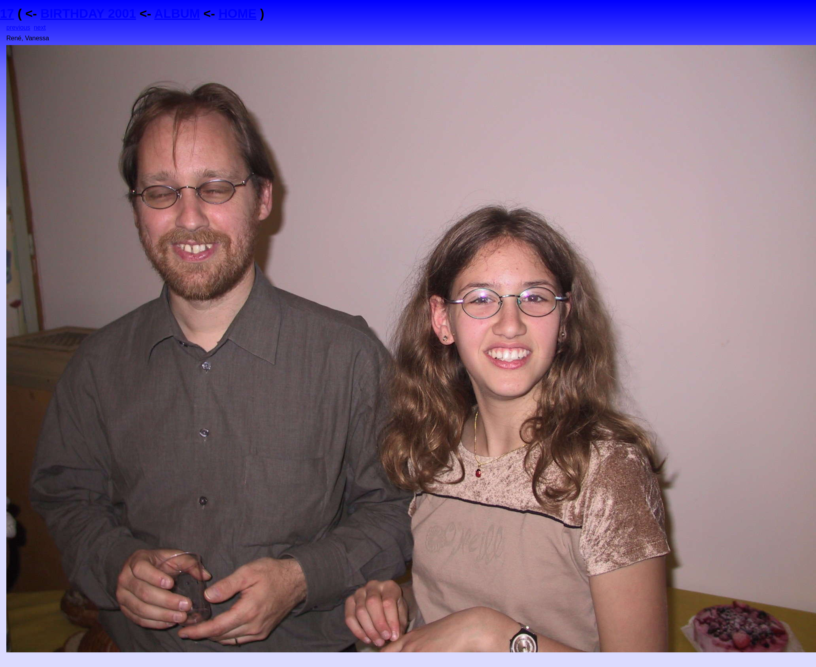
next (39, 27)
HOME (238, 13)
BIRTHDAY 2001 (88, 13)
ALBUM (177, 13)
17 (7, 13)
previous (18, 27)
